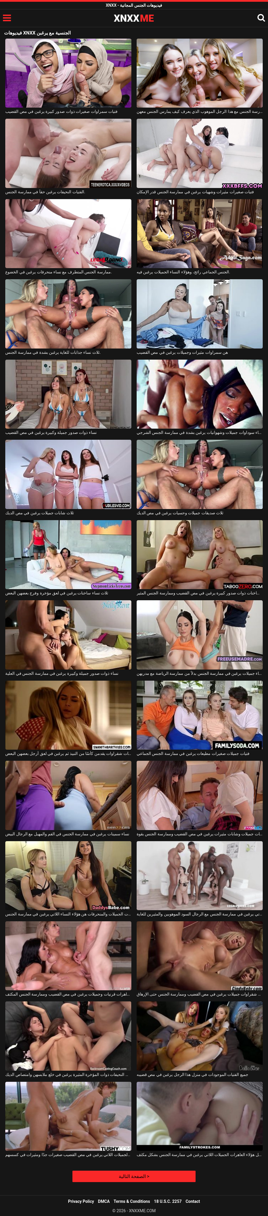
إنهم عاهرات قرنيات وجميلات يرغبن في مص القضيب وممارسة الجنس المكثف (68, 994)
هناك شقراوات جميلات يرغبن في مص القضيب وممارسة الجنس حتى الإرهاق (200, 994)
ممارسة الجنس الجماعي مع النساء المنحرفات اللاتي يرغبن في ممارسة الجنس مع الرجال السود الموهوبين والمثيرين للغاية (200, 914)
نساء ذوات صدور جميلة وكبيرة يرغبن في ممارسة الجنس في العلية (61, 673)
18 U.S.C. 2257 (168, 1201)
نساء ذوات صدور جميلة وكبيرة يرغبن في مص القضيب (51, 432)
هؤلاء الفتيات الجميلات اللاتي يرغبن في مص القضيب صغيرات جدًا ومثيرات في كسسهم (68, 1154)
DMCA (104, 1201)
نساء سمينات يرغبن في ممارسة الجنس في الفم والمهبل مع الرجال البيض (67, 834)
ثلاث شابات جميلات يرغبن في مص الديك (39, 512)
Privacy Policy (81, 1201)
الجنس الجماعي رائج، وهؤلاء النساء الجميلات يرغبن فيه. (183, 272)
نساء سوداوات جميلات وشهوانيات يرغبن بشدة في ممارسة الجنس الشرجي (200, 432)
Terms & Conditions (132, 1201)
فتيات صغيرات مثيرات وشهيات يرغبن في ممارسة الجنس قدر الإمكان (195, 191)
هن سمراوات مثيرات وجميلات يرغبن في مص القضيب (182, 352)
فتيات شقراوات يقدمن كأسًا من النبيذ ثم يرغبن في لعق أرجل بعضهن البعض (68, 753)
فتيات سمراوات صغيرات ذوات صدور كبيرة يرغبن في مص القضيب (61, 111)
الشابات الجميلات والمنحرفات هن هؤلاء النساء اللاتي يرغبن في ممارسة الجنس (68, 914)
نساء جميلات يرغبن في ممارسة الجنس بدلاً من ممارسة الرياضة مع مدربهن (200, 673)
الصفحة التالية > (134, 1176)
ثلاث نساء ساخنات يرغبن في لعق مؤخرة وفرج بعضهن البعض (56, 593)
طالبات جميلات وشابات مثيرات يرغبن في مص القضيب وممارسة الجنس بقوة (200, 834)
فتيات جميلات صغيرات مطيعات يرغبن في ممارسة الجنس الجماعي (193, 753)
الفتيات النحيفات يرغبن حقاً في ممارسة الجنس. (45, 191)
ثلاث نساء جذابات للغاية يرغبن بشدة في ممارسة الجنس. (53, 352)
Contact (193, 1201)
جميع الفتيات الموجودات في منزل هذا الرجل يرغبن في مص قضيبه (192, 1074)
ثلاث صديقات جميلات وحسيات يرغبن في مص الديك (180, 512)
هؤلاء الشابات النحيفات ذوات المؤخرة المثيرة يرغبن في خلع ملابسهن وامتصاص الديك (68, 1074)
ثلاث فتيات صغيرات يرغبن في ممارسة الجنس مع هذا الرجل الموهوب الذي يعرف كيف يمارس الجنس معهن (200, 111)
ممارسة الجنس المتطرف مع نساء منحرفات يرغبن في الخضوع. (58, 272)
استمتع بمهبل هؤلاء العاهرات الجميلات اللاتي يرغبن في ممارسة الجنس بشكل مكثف (200, 1154)
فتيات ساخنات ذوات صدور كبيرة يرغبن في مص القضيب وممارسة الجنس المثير (200, 593)
